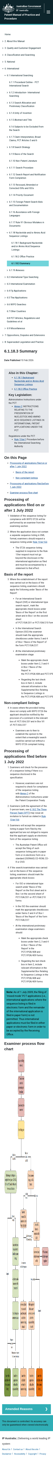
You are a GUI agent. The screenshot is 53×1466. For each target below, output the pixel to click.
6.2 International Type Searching (22, 277)
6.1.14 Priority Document (21, 195)
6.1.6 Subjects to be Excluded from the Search (26, 128)
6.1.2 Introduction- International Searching (24, 94)
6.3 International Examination (21, 284)
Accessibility (19, 1454)
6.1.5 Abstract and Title (20, 119)
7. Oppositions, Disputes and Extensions (25, 335)
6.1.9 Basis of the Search (21, 154)
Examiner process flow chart (24, 492)
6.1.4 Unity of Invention (20, 113)
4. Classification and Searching (20, 55)
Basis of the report (25, 472)
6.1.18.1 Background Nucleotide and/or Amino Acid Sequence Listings (27, 246)
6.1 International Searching (20, 75)
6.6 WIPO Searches (16, 304)
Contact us (18, 1449)
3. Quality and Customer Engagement (23, 48)
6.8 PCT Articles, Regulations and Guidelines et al (23, 320)
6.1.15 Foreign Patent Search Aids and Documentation (26, 204)
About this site (32, 1449)
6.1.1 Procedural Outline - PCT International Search (24, 84)
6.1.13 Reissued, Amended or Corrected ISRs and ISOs (23, 186)
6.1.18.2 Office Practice (22, 256)
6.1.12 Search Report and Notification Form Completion (27, 176)
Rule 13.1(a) (40, 542)
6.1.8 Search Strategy (19, 147)
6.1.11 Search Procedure (21, 167)
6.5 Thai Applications (17, 297)
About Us (6, 1449)
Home (8, 34)
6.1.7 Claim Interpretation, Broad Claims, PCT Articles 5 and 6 (25, 139)
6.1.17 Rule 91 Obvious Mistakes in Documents (26, 224)
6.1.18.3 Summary (20, 263)
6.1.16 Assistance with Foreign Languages (24, 214)
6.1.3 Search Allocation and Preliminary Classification (22, 104)
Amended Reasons (19, 1409)
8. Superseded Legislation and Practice (24, 342)
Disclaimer (6, 1454)
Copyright (32, 1454)
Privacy (43, 1454)
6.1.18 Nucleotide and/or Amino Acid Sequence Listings (27, 234)
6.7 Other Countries (16, 311)
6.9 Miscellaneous (16, 328)
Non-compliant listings (27, 478)
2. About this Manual (15, 41)
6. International (12, 68)
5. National (10, 61)
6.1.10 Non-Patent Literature (23, 161)
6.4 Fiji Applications (16, 290)
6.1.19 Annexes (16, 270)
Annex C (18, 406)
